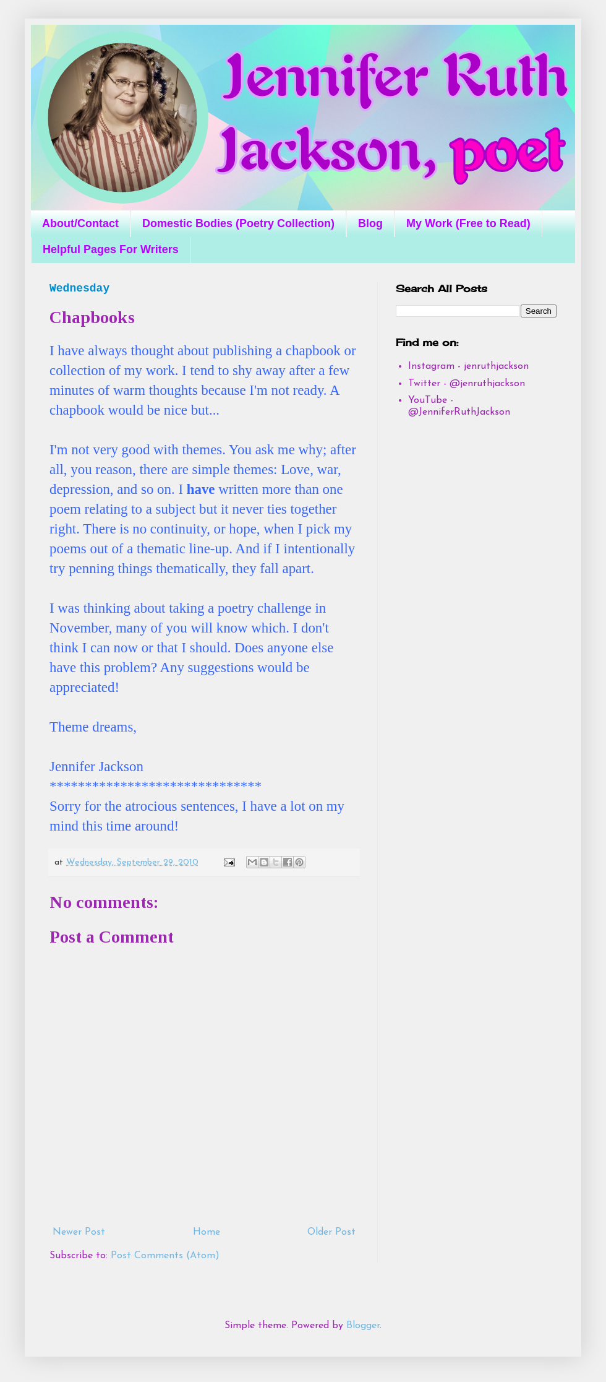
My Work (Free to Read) (468, 223)
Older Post (331, 1232)
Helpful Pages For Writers (111, 249)
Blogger (363, 1326)
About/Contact (80, 223)
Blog (370, 223)
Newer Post (79, 1232)
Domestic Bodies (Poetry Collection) (238, 223)
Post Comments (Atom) (165, 1256)
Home (206, 1232)
